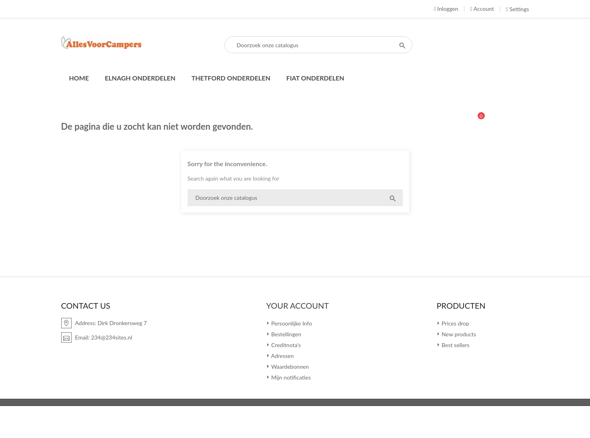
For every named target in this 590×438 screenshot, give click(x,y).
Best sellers (455, 345)
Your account (297, 305)
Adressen (282, 355)
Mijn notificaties (290, 377)
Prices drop (454, 323)
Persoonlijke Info (291, 323)
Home (79, 78)
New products (458, 334)
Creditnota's (285, 345)
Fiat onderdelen (315, 78)
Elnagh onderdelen (140, 78)
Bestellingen (286, 334)
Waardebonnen (289, 366)
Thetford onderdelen (231, 78)
